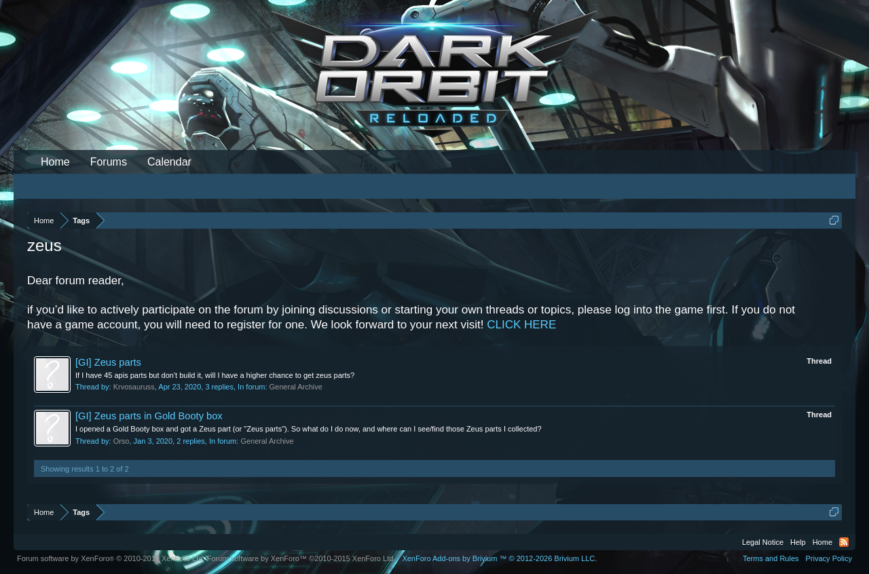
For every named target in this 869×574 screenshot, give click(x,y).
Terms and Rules (771, 558)
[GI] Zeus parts (108, 362)
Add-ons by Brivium (499, 558)
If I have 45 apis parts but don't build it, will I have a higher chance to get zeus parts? (214, 375)
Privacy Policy (829, 558)
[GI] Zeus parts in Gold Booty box (149, 415)
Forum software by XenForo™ (301, 558)
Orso (121, 441)
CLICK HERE (521, 324)
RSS (844, 542)
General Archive (296, 387)
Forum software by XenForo (111, 558)
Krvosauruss (134, 387)
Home (55, 162)
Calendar (169, 162)
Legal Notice (762, 542)
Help (798, 542)
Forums (108, 162)
